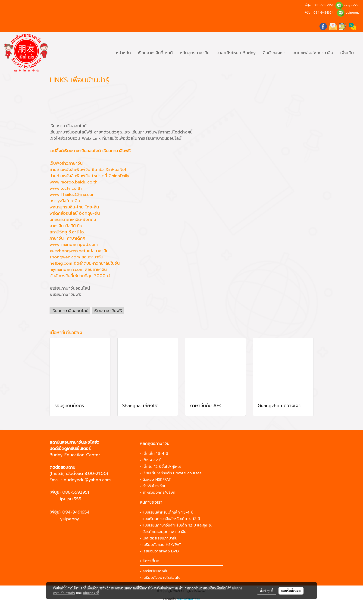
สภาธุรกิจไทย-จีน (65, 201)
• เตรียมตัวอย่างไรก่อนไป (160, 577)
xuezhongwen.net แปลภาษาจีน (79, 251)
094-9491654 (323, 12)
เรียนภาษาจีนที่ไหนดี (155, 53)
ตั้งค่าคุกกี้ (266, 591)
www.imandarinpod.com (74, 244)
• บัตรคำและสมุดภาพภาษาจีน (163, 532)
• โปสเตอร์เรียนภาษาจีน (158, 538)
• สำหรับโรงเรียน (153, 486)
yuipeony (353, 12)
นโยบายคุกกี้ (91, 593)
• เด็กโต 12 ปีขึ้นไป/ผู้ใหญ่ (160, 466)
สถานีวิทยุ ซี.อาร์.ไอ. (67, 232)
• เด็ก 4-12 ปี (151, 460)
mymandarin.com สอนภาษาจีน (78, 269)
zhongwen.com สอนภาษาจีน (76, 257)
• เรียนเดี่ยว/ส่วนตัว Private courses (170, 473)
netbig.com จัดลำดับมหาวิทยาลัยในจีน (85, 263)
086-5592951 (323, 5)
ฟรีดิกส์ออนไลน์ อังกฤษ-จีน (75, 213)
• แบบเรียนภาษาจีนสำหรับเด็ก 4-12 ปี (170, 519)
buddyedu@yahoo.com (87, 480)
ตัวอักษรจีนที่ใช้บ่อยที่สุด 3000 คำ (81, 276)
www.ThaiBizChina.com (73, 194)
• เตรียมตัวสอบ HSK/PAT (161, 545)
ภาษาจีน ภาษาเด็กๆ (67, 238)
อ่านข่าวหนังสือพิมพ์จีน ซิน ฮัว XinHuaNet (88, 169)
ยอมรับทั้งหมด (291, 591)
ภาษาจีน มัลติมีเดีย (66, 226)
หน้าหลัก (123, 53)
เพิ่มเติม (347, 53)
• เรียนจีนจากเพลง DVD (159, 551)
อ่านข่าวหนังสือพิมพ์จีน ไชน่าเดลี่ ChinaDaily (89, 176)
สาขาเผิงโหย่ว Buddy (236, 53)
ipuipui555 (352, 5)
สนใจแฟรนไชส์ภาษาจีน (313, 53)
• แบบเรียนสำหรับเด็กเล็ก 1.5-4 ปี (166, 512)
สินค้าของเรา (274, 53)
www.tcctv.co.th (66, 188)
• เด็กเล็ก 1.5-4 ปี (154, 453)
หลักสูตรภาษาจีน (195, 53)
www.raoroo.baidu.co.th (73, 182)
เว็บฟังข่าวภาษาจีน (66, 163)
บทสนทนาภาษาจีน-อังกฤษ (73, 219)
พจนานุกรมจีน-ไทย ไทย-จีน (74, 207)
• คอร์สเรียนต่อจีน (154, 571)
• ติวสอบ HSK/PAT (155, 479)
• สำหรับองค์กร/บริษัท (157, 492)
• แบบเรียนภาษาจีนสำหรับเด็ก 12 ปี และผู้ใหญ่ (176, 525)
